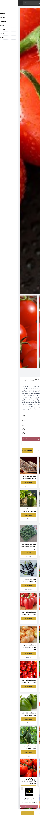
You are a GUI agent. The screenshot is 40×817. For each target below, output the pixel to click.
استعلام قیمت (9, 450)
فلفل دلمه (10, 519)
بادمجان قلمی (10, 589)
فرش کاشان (10, 486)
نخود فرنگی (10, 556)
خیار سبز (10, 756)
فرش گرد (29, 521)
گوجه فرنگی (29, 622)
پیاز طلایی (29, 554)
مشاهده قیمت (29, 482)
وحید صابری (24, 450)
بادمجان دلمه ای (29, 486)
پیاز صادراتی (29, 789)
